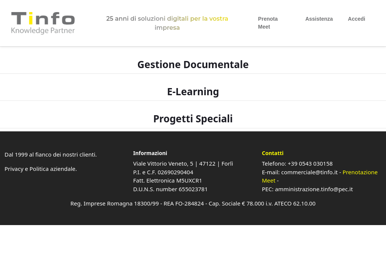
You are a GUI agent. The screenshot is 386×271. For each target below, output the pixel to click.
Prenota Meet (268, 23)
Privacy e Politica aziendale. (41, 168)
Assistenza (319, 19)
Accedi (356, 19)
